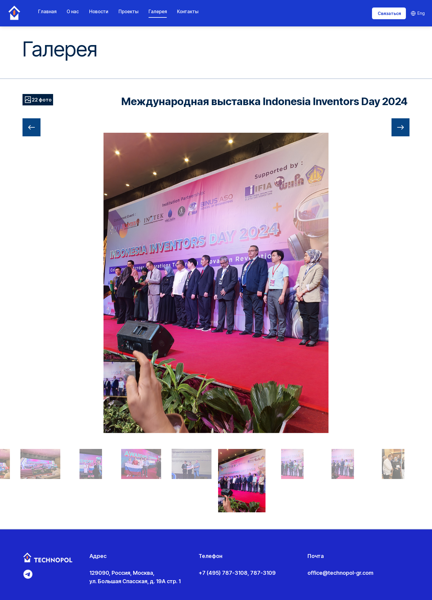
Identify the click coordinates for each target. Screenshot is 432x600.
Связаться (389, 13)
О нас (73, 11)
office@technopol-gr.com (341, 573)
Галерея (157, 11)
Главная (47, 11)
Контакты (187, 11)
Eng (418, 13)
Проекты (128, 11)
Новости (98, 11)
